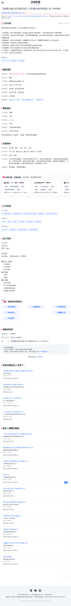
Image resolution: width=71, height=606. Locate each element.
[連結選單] (2, 2)
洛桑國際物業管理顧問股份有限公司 (38, 16)
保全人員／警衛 (14, 100)
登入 (15, 332)
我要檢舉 (40, 351)
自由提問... (28, 312)
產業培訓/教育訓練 (30, 213)
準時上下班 (5, 60)
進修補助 (41, 213)
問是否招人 (63, 307)
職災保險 (38, 221)
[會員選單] (68, 2)
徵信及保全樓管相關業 (22, 16)
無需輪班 (21, 60)
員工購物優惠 (6, 213)
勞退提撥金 (30, 221)
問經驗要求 (28, 307)
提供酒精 (12, 229)
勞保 (3, 221)
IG (31, 585)
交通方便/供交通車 (51, 213)
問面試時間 (45, 307)
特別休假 (21, 221)
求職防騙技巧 (45, 346)
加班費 (14, 221)
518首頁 (9, 16)
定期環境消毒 (33, 229)
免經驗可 (14, 60)
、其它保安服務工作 (27, 100)
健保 (8, 221)
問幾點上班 (10, 312)
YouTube (40, 585)
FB (35, 585)
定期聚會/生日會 (17, 213)
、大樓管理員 (38, 100)
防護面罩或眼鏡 (22, 229)
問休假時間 (10, 307)
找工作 (14, 16)
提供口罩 (5, 229)
